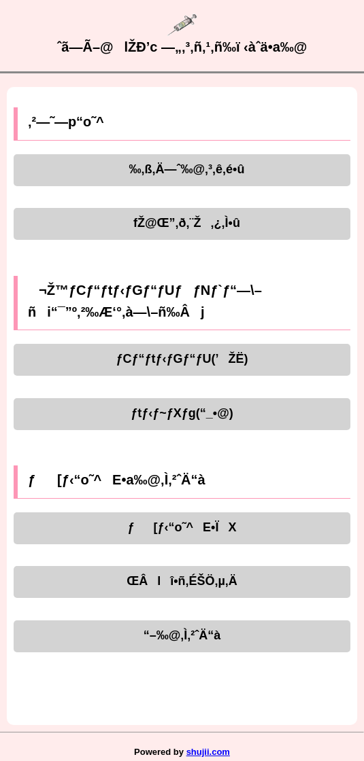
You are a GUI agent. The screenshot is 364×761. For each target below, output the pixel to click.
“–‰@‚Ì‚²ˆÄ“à (182, 635)
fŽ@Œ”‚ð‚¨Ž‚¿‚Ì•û (182, 223)
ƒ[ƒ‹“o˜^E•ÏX (182, 527)
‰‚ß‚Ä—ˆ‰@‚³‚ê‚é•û (182, 169)
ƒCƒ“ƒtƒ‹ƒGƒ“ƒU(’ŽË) (182, 359)
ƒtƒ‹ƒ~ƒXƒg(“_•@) (182, 413)
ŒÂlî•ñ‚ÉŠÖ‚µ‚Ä (182, 581)
